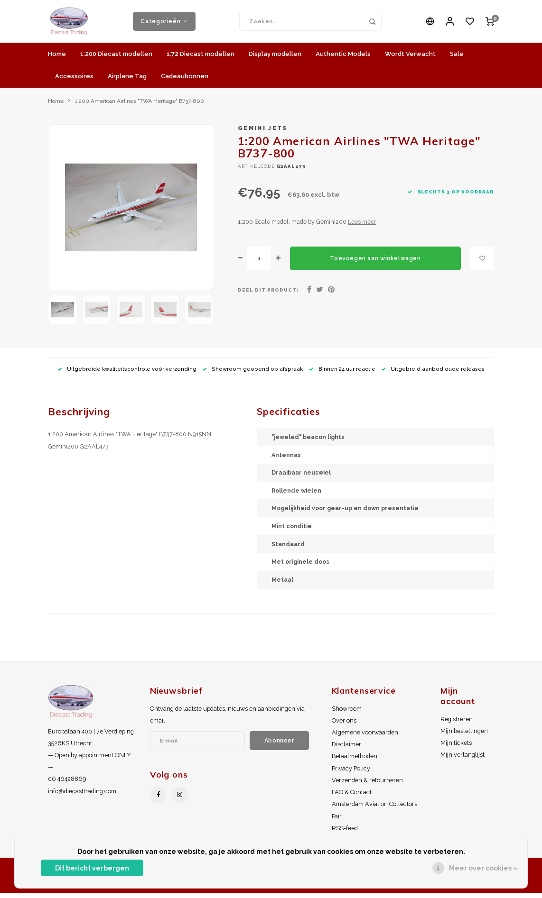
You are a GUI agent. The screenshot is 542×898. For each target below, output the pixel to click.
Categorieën (163, 23)
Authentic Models (343, 58)
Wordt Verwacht (410, 58)
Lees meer (362, 226)
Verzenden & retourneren (367, 784)
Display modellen (275, 58)
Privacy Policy (351, 773)
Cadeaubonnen (184, 80)
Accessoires (74, 80)
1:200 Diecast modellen (116, 58)
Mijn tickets (456, 747)
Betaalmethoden (354, 760)
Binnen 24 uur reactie (342, 374)
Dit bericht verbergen (92, 868)
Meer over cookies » (483, 868)
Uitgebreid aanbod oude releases (433, 374)
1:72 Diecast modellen (200, 58)
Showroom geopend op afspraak (252, 374)
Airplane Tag (127, 80)
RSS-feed (345, 832)
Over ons (344, 725)
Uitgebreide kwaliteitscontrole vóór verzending (126, 374)
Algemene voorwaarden (365, 737)
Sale (457, 58)
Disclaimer (346, 748)
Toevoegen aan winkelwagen (375, 262)
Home (57, 58)
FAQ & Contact (352, 796)
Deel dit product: (268, 294)
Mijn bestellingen (464, 735)
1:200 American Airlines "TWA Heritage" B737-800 (139, 105)
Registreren (456, 723)
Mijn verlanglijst (462, 759)
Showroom (347, 713)
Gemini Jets (263, 132)
